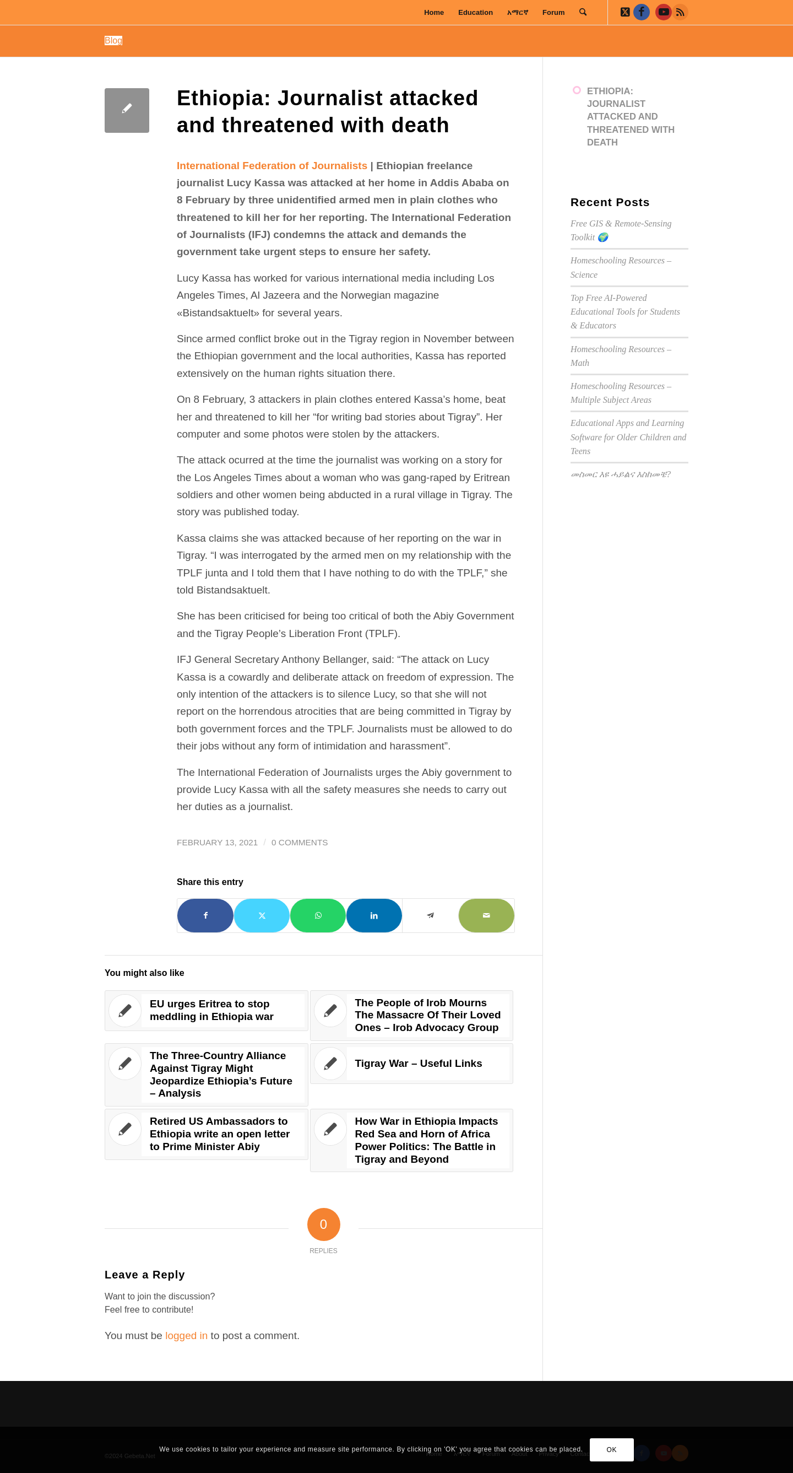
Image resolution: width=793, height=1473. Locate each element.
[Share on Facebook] (205, 915)
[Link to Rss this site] (680, 12)
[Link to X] (625, 12)
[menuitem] (434, 12)
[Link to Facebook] (641, 12)
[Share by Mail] (486, 915)
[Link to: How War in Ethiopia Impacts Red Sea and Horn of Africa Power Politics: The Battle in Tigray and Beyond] (412, 1140)
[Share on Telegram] (430, 915)
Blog (113, 40)
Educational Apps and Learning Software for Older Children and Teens (628, 436)
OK (611, 1450)
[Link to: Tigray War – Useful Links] (412, 1063)
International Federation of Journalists (272, 165)
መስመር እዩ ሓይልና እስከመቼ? (621, 474)
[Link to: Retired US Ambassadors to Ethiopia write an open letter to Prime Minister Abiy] (206, 1134)
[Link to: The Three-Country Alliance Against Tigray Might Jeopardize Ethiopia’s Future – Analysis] (206, 1075)
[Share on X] (262, 915)
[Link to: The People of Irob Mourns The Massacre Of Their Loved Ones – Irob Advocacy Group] (412, 1015)
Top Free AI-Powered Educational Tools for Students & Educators (625, 311)
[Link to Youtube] (663, 12)
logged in (186, 1335)
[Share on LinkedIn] (374, 915)
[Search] (583, 12)
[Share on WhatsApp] (318, 915)
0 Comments (299, 842)
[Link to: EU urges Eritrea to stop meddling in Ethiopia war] (206, 1010)
